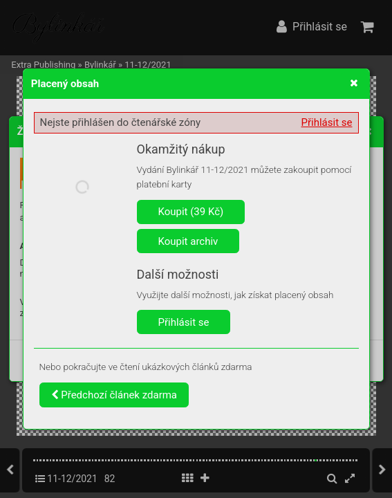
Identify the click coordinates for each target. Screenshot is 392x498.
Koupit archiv (188, 241)
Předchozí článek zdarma (114, 395)
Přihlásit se (327, 122)
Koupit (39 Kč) (191, 211)
